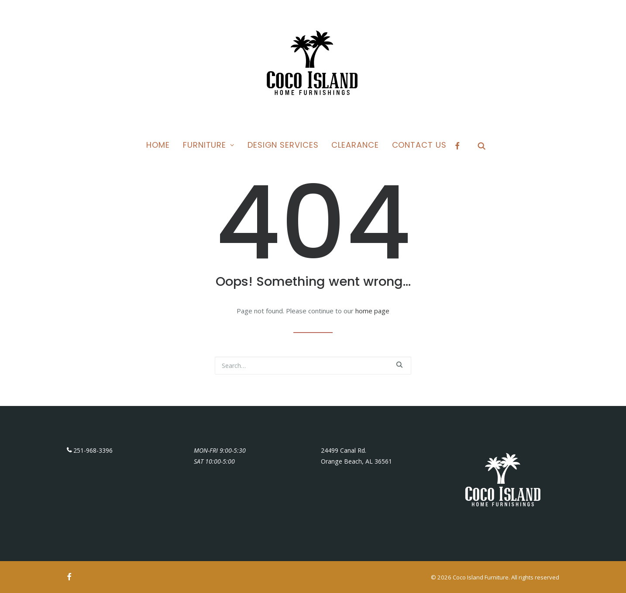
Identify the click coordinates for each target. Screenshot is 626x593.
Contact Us (419, 144)
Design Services (283, 144)
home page (372, 310)
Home (158, 144)
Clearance (354, 144)
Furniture (208, 144)
